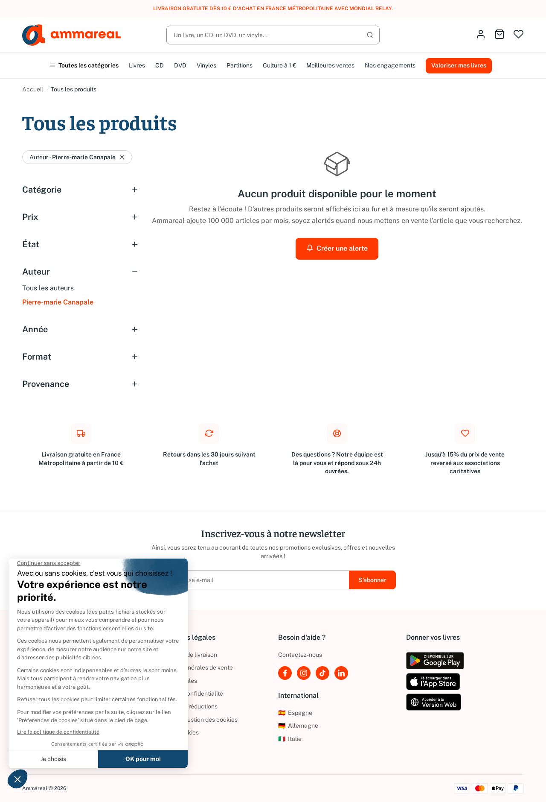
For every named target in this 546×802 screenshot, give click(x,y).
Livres (137, 65)
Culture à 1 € (279, 65)
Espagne (295, 712)
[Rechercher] (273, 35)
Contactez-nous (300, 654)
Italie (290, 738)
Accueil (32, 89)
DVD (180, 65)
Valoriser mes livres (458, 65)
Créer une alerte (337, 248)
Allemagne (298, 725)
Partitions (240, 65)
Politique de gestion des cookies (194, 719)
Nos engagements (390, 65)
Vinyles (206, 65)
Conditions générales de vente (191, 667)
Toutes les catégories (84, 65)
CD (159, 65)
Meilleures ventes (330, 65)
